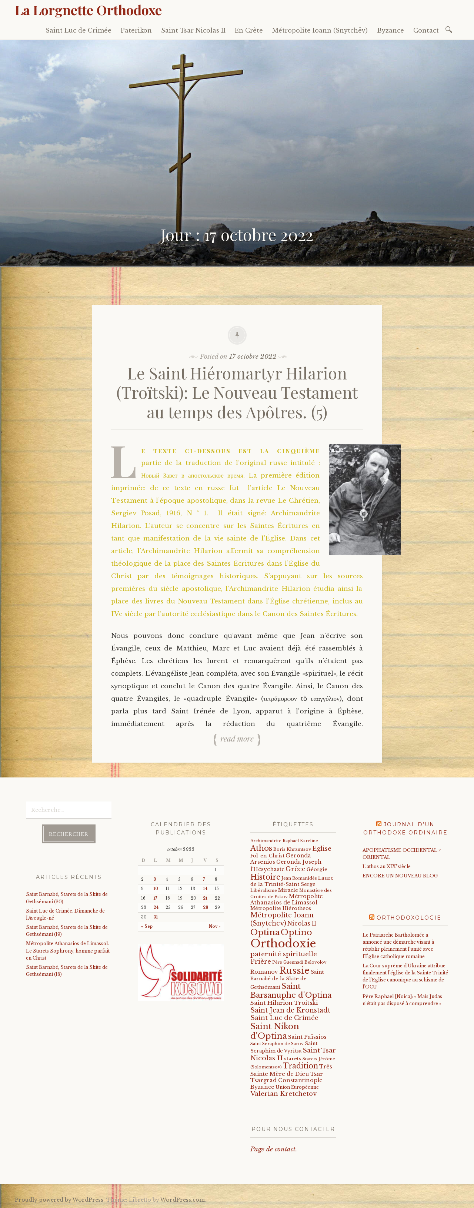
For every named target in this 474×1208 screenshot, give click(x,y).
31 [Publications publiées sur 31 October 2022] (155, 917)
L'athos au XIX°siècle (387, 866)
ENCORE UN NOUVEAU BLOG (400, 876)
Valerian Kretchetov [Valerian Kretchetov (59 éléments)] (283, 1094)
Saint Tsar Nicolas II (193, 30)
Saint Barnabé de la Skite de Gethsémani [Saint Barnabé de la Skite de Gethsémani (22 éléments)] (287, 979)
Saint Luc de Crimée (78, 30)
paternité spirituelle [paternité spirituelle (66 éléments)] (283, 954)
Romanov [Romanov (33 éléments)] (264, 971)
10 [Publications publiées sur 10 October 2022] (155, 888)
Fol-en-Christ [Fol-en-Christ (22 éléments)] (267, 856)
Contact (426, 30)
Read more (237, 738)
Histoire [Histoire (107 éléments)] (265, 877)
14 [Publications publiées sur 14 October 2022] (205, 888)
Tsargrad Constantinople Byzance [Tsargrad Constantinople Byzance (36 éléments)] (286, 1083)
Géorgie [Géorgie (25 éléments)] (317, 869)
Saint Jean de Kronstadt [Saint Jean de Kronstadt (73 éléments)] (290, 1010)
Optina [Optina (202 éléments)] (265, 932)
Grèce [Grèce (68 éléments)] (296, 869)
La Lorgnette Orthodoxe (88, 10)
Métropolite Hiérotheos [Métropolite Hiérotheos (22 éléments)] (280, 908)
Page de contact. (273, 1149)
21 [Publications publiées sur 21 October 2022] (205, 898)
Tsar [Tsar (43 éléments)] (316, 1073)
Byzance (390, 30)
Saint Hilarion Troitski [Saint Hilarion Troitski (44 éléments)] (284, 1002)
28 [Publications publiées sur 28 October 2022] (205, 907)
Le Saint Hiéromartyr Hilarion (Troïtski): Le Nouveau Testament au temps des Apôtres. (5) (237, 392)
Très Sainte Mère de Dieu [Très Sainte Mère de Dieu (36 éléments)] (291, 1070)
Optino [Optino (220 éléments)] (296, 932)
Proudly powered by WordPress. (60, 1200)
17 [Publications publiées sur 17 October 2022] (155, 898)
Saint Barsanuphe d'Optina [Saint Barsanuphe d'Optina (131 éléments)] (290, 990)
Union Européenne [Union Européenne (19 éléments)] (297, 1087)
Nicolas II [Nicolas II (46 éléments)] (301, 923)
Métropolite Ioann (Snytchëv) (320, 30)
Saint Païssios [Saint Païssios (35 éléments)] (307, 1037)
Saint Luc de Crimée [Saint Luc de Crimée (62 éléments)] (284, 1018)
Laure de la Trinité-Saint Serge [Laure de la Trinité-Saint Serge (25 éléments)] (292, 881)
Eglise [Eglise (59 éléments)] (321, 849)
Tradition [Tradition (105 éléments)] (300, 1065)
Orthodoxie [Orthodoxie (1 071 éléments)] (283, 943)
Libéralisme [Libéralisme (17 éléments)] (263, 890)
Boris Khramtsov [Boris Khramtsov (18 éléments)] (292, 849)
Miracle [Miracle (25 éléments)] (288, 890)
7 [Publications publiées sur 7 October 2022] (204, 879)
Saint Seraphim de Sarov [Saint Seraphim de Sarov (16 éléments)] (277, 1043)
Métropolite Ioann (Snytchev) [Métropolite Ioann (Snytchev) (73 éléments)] (282, 919)
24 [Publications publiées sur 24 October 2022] (156, 907)
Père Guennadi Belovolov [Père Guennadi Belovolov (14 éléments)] (299, 962)
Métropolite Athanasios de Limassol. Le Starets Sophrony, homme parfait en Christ (68, 950)
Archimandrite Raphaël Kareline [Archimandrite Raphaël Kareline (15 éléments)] (284, 840)
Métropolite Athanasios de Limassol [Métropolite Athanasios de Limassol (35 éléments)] (286, 899)
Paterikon (136, 30)
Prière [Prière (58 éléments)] (260, 961)
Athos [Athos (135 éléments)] (261, 848)
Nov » (215, 926)
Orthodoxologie (409, 917)
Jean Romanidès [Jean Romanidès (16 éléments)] (299, 878)
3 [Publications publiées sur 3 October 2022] (154, 879)
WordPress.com (182, 1200)
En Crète (249, 30)
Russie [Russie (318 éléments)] (294, 970)
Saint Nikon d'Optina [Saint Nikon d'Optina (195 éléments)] (274, 1031)
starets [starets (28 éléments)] (292, 1058)
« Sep (147, 926)
